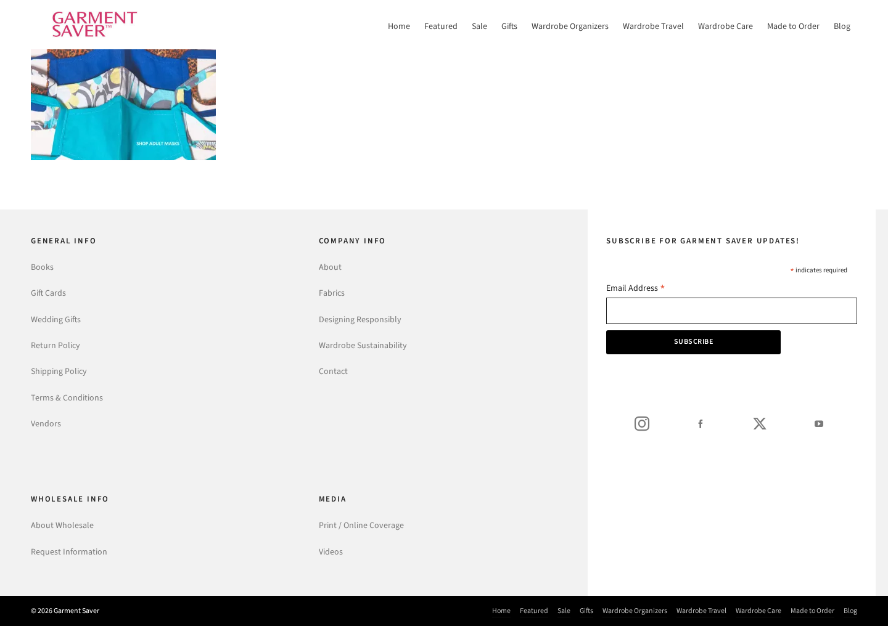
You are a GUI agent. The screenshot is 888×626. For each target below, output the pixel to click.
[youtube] (819, 423)
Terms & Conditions (67, 398)
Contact (333, 371)
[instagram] (642, 423)
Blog (850, 611)
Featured (534, 611)
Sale (563, 611)
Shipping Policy (59, 371)
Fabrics (332, 293)
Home (501, 611)
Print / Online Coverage (361, 525)
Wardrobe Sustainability (363, 345)
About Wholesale (62, 525)
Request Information (69, 552)
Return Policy (55, 345)
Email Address (635, 289)
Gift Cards (48, 293)
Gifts (586, 611)
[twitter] (759, 423)
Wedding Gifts (56, 319)
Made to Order (812, 611)
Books (42, 267)
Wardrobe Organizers (634, 611)
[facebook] (700, 423)
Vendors (46, 423)
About (330, 267)
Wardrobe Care (758, 611)
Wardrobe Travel (701, 611)
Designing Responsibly (360, 319)
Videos (331, 552)
